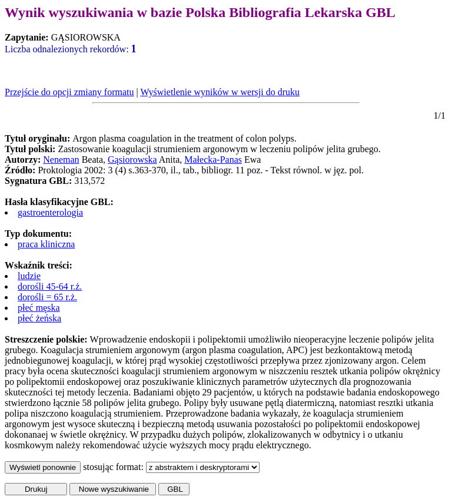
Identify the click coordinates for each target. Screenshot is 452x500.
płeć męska (39, 308)
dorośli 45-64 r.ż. (50, 286)
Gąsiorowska (132, 160)
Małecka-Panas (213, 160)
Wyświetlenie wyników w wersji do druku (220, 92)
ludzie (29, 276)
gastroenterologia (50, 212)
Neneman (61, 160)
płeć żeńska (39, 318)
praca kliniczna (46, 244)
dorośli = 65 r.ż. (47, 297)
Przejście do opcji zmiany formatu (69, 92)
